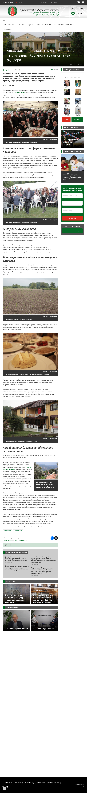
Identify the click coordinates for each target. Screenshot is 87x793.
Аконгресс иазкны (10, 25)
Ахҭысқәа (30, 25)
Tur (82, 8)
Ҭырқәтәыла (7, 70)
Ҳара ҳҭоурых (59, 25)
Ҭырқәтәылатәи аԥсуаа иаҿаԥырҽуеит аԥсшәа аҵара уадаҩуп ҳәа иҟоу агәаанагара (16, 559)
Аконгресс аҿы (8, 783)
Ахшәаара (72, 218)
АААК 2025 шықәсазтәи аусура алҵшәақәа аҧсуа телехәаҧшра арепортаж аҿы (72, 176)
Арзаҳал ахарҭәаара (72, 231)
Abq (77, 13)
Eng (78, 8)
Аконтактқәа (19, 783)
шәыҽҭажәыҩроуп (21, 541)
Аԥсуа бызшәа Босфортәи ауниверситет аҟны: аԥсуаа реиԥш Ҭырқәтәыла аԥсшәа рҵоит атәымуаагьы (43, 560)
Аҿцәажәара (8, 29)
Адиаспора (49, 25)
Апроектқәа (39, 25)
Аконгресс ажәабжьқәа (54, 783)
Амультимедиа (70, 25)
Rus (73, 8)
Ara (82, 13)
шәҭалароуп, (8, 541)
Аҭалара (44, 2)
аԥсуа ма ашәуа (19, 92)
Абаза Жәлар (21, 25)
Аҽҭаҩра (54, 2)
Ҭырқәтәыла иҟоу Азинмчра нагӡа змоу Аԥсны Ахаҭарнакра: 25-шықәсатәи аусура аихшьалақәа (17, 568)
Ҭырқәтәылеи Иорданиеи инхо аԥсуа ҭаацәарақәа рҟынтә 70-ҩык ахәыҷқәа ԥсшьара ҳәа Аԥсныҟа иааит (42, 571)
